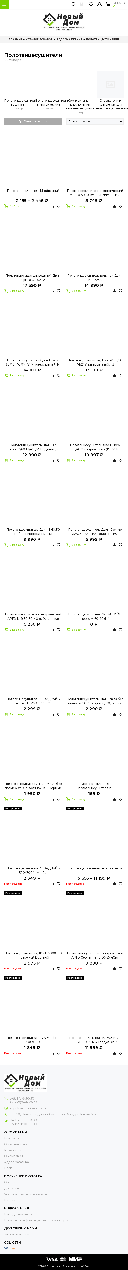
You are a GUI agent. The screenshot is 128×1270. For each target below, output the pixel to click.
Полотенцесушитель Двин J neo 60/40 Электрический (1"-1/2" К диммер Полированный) (95, 447)
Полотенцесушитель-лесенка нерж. (95, 868)
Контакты (11, 1138)
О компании (13, 1156)
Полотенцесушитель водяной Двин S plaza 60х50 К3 (33, 278)
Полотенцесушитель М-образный (33, 191)
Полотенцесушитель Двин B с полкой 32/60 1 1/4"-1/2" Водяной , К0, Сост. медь (33, 447)
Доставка (11, 1188)
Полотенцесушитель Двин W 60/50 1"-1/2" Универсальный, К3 (95, 362)
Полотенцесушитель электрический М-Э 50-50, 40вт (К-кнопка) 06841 (95, 193)
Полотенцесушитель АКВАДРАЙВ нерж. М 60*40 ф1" (95, 616)
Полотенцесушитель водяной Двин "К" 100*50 (94, 278)
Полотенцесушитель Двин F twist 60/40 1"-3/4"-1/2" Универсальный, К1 (33, 362)
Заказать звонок (16, 1234)
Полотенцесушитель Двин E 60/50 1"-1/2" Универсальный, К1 (33, 532)
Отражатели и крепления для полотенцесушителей (110, 104)
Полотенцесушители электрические (48, 102)
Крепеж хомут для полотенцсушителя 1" (94, 786)
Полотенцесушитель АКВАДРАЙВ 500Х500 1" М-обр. (33, 870)
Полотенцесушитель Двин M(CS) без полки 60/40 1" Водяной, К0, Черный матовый (33, 786)
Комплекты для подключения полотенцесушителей (79, 104)
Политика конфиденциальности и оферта (36, 1220)
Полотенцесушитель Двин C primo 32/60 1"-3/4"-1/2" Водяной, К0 (95, 532)
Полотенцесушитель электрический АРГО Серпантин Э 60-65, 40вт (95, 955)
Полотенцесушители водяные (17, 102)
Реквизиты (12, 1150)
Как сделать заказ (18, 1214)
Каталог (10, 1200)
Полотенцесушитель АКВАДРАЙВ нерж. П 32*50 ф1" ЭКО (33, 701)
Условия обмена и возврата (25, 1194)
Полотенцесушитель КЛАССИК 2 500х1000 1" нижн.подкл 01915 (95, 1040)
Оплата (9, 1182)
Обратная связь (16, 1144)
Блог (8, 1168)
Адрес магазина (16, 1162)
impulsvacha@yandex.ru (28, 1108)
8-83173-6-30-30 (22, 1098)
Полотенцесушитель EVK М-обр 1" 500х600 (33, 1040)
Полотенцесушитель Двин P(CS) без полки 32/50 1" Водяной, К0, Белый (95, 701)
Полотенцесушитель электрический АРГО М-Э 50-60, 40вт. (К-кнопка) (33, 616)
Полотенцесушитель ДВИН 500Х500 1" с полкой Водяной (33, 955)
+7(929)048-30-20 (23, 1102)
